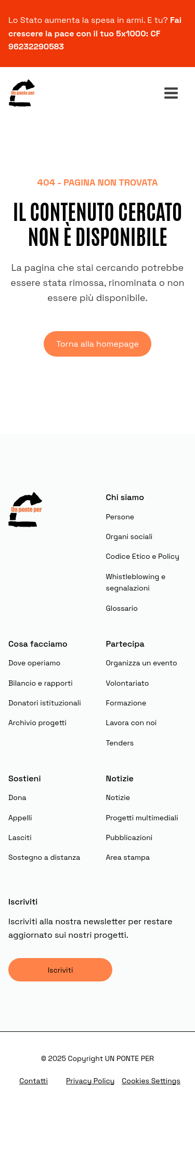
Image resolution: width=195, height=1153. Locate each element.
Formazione (126, 702)
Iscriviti (60, 970)
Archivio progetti (37, 722)
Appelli (20, 817)
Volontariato (127, 683)
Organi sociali (129, 536)
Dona (17, 797)
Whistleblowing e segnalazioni (136, 582)
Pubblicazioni (129, 837)
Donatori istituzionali (44, 702)
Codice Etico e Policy (142, 556)
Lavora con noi (131, 722)
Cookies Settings (151, 1080)
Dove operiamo (34, 662)
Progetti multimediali (142, 817)
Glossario (122, 608)
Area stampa (128, 857)
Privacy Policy (90, 1080)
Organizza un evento (141, 662)
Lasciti (20, 837)
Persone (120, 516)
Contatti (33, 1080)
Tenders (120, 743)
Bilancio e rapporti (40, 683)
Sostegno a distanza (44, 857)
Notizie (118, 797)
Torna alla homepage (97, 343)
